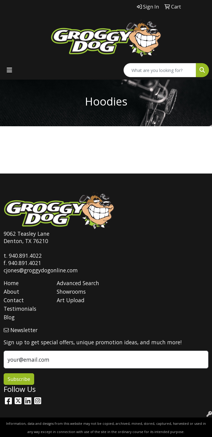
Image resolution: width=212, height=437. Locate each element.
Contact (14, 300)
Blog (9, 317)
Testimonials (20, 308)
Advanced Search (78, 283)
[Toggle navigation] (9, 70)
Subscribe (19, 379)
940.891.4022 (25, 255)
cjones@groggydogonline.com (41, 270)
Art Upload (70, 300)
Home (11, 283)
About (11, 291)
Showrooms (71, 291)
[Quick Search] (160, 70)
